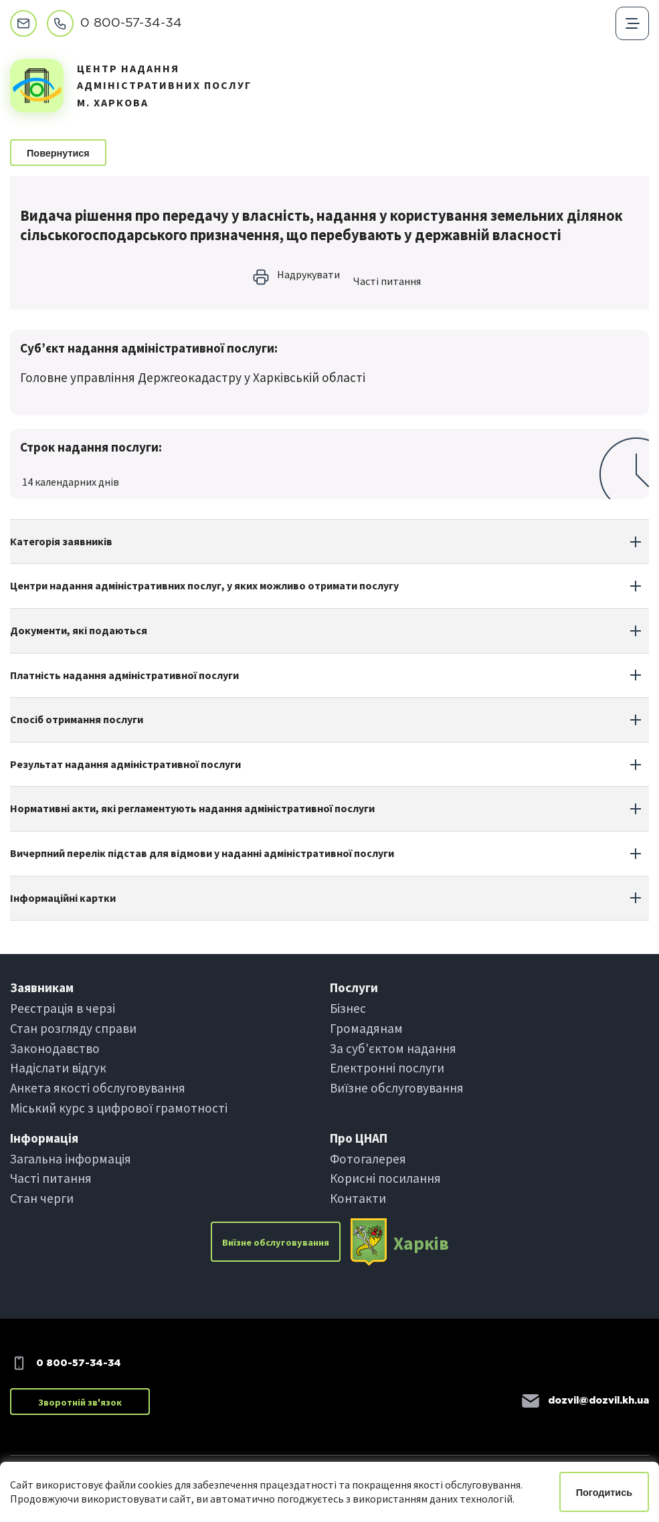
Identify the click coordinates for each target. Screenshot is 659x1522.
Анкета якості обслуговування (97, 1088)
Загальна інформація (70, 1159)
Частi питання (387, 281)
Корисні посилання (385, 1178)
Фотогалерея (368, 1159)
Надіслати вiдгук (58, 1068)
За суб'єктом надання (393, 1048)
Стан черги (42, 1198)
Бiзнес (348, 1008)
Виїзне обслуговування (397, 1088)
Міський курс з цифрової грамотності (118, 1108)
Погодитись (604, 1492)
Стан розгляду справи (73, 1028)
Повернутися (58, 153)
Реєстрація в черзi (62, 1008)
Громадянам (366, 1028)
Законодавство (55, 1048)
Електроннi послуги (387, 1068)
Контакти (358, 1198)
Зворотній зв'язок (80, 1402)
